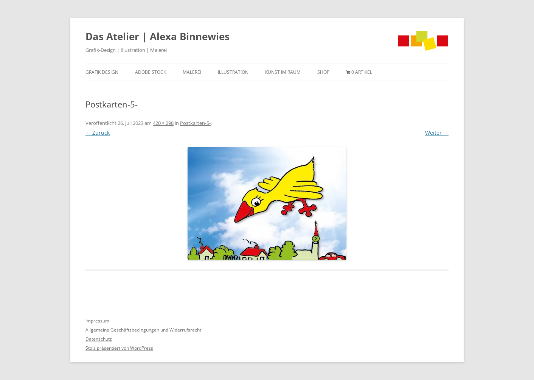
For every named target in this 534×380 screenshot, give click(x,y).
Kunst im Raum (283, 72)
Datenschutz (98, 339)
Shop (323, 72)
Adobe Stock (150, 72)
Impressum (97, 321)
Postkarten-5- (195, 123)
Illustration (233, 72)
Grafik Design (101, 72)
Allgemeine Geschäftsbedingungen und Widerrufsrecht (143, 330)
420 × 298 (163, 123)
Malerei (192, 72)
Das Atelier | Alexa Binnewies (157, 36)
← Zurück (97, 132)
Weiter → (437, 132)
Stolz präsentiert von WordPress (119, 348)
